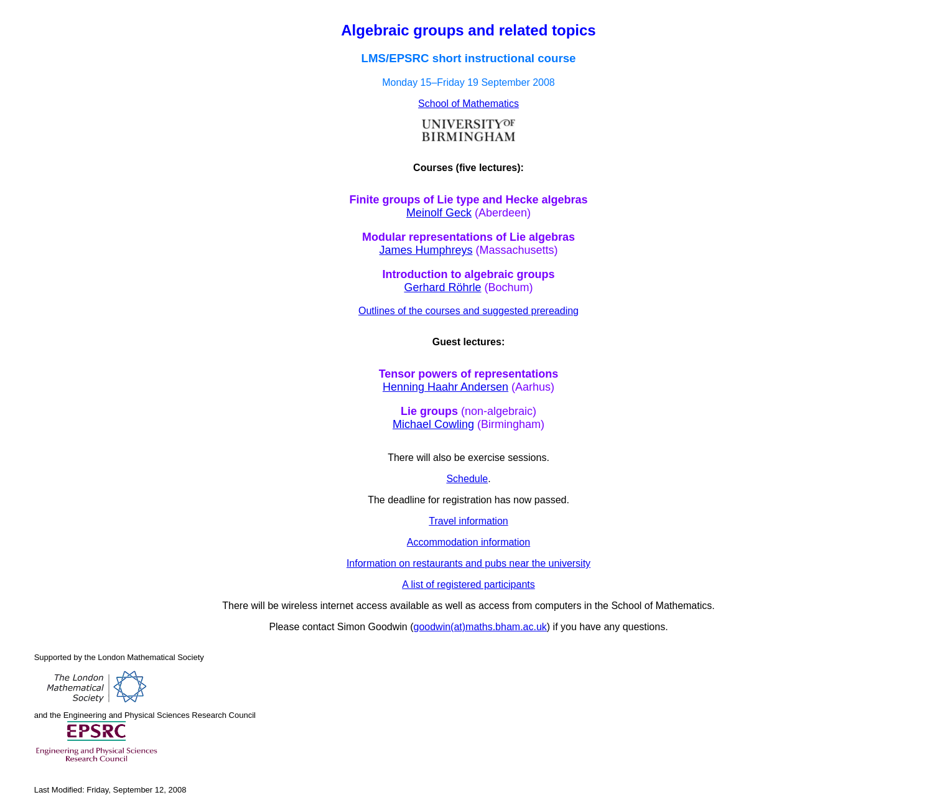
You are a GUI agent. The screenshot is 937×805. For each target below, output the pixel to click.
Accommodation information (468, 542)
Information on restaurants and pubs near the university (468, 563)
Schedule (467, 478)
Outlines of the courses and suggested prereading (468, 310)
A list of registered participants (468, 584)
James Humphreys (425, 250)
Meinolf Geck (439, 213)
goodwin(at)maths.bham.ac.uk (480, 626)
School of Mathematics (468, 103)
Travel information (468, 521)
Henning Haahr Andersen (445, 387)
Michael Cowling (433, 424)
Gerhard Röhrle (442, 287)
